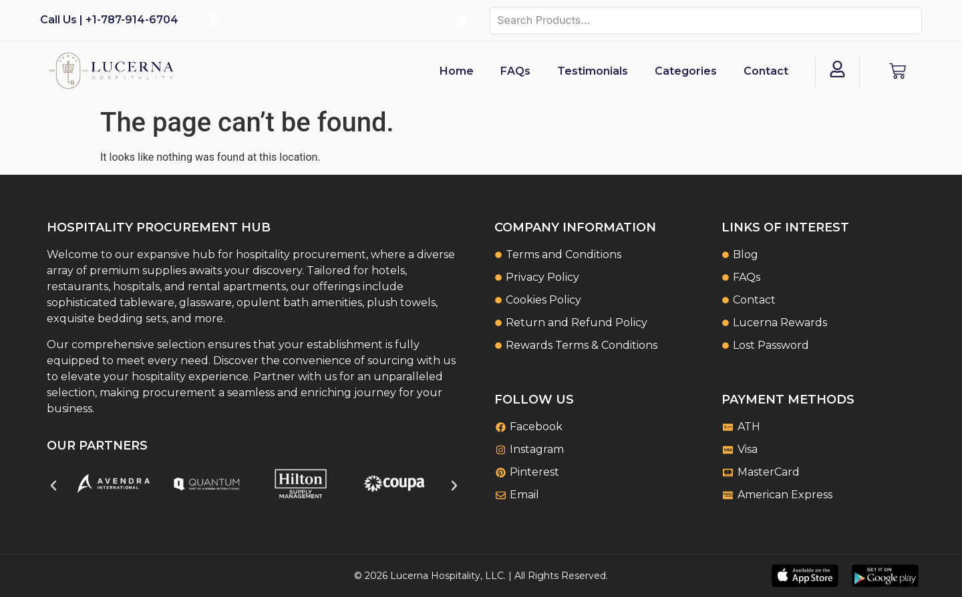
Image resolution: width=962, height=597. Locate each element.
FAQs (515, 71)
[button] (53, 485)
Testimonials (592, 71)
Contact (766, 71)
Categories (686, 71)
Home (457, 71)
